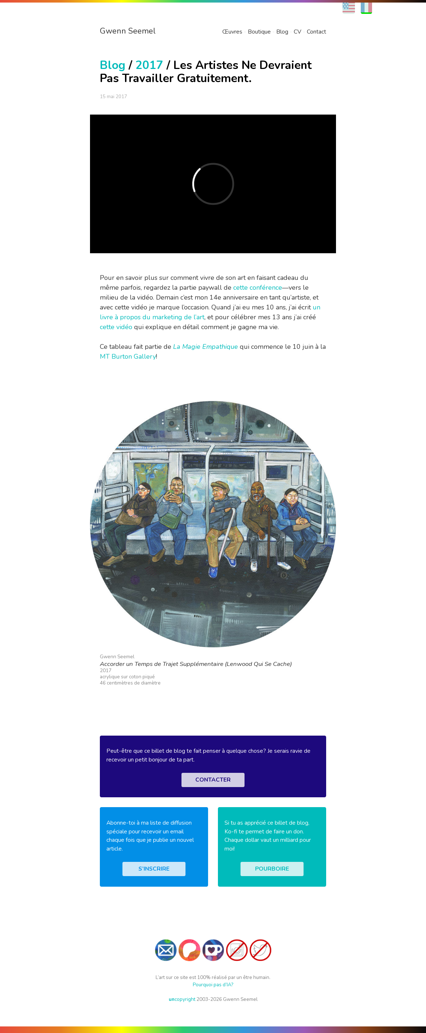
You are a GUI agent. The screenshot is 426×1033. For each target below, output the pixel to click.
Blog (282, 32)
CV (297, 32)
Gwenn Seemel (128, 31)
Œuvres (232, 32)
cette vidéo (116, 327)
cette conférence (257, 287)
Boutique (259, 32)
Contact (316, 32)
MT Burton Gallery (128, 356)
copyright (182, 999)
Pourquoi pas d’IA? (213, 984)
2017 (149, 65)
